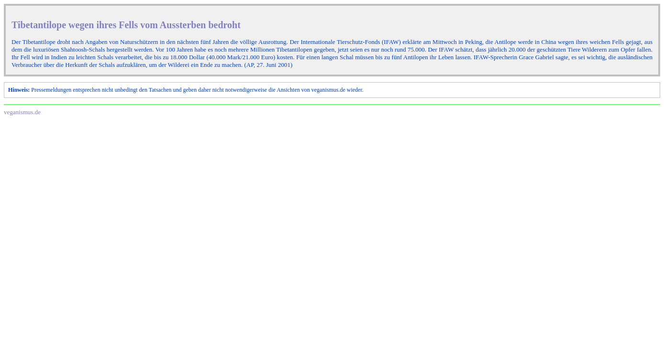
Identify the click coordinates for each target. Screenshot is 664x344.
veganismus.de (22, 112)
